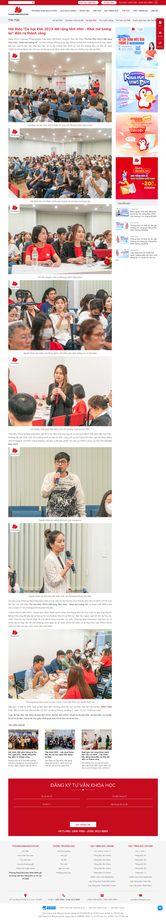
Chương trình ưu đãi (74, 20)
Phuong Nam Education (44, 11)
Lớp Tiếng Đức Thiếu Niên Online (102, 885)
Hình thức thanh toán (98, 908)
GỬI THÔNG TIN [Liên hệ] (83, 825)
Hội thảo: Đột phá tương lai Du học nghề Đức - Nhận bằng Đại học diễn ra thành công (22, 754)
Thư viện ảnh (25, 860)
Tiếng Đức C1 (140, 872)
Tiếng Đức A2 (140, 860)
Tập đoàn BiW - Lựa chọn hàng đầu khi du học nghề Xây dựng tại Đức (59, 754)
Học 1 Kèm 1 (140, 851)
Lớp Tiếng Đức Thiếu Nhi (140, 881)
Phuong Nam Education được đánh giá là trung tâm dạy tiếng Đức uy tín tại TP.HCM (25, 875)
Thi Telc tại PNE (123, 20)
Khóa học (85, 11)
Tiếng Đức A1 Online (102, 855)
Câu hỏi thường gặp (25, 864)
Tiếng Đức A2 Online (102, 860)
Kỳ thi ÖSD (58, 20)
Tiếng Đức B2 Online (102, 868)
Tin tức (126, 11)
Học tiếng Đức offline (140, 846)
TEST (160, 24)
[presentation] (83, 816)
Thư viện (63, 864)
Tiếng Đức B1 (140, 864)
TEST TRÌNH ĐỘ (140, 11)
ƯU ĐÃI (160, 34)
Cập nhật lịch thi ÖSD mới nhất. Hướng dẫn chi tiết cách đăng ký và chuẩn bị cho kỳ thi (136, 256)
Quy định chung (117, 908)
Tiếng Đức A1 (140, 855)
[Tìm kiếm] (33, 2)
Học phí (97, 11)
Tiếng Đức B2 (140, 868)
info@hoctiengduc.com (140, 899)
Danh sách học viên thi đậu (145, 20)
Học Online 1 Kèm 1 (102, 851)
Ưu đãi (64, 860)
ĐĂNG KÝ (160, 45)
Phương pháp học (63, 872)
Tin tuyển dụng (106, 20)
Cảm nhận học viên (25, 855)
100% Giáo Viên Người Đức (102, 877)
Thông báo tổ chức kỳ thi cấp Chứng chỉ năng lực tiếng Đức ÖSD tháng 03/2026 (143, 241)
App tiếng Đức (111, 11)
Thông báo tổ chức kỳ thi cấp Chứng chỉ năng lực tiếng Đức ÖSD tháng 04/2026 (143, 227)
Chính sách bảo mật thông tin (72, 908)
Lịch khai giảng (68, 11)
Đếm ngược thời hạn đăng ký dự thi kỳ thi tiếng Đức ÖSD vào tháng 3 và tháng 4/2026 (143, 213)
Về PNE (25, 851)
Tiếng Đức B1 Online (102, 864)
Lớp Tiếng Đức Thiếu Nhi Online (102, 881)
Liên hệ (154, 11)
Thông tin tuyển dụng (25, 868)
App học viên (63, 868)
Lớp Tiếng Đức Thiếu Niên (140, 885)
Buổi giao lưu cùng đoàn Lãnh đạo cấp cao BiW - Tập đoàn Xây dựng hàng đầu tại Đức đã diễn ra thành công (95, 755)
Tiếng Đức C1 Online (102, 872)
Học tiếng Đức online (102, 846)
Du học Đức (109, 2)
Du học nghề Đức (88, 2)
